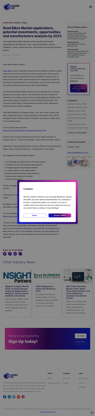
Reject (34, 215)
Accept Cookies (60, 215)
